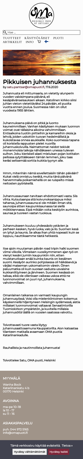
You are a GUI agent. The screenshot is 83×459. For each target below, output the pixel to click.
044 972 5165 (19, 429)
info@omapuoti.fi (15, 433)
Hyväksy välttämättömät (29, 451)
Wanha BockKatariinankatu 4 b (16, 386)
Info (30, 42)
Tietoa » (67, 445)
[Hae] (41, 32)
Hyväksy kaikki (59, 451)
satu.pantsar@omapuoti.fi (25, 87)
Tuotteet (12, 38)
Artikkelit (12, 42)
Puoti (58, 38)
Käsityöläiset (37, 38)
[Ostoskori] (39, 42)
